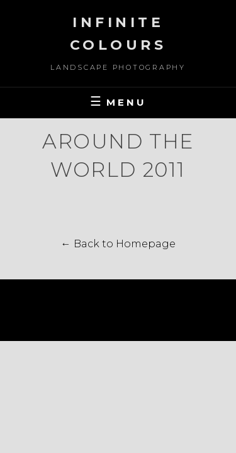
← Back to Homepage (118, 244)
